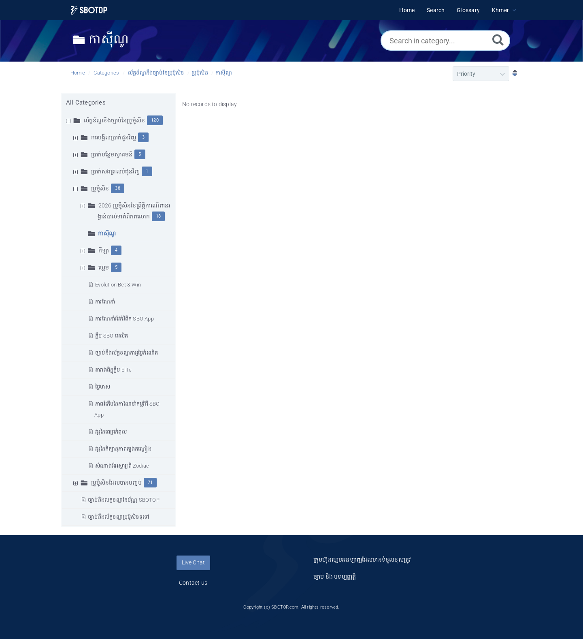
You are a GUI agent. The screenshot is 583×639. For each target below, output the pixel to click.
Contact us (193, 582)
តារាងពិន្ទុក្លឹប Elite (113, 370)
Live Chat (193, 562)
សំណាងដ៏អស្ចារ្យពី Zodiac (122, 466)
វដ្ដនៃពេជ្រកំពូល (111, 432)
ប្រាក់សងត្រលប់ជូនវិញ (115, 171)
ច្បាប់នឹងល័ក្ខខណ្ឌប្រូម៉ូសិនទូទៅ (118, 517)
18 (158, 216)
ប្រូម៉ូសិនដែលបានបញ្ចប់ (116, 482)
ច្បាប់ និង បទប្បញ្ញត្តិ (334, 576)
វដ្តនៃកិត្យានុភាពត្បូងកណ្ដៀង (123, 449)
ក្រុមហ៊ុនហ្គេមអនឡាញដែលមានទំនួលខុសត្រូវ (362, 559)
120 (155, 120)
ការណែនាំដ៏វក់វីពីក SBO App (124, 319)
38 (117, 188)
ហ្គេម (103, 267)
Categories (106, 73)
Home (77, 73)
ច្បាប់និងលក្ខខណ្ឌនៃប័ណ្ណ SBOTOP (124, 500)
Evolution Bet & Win (118, 285)
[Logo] (89, 10)
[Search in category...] (445, 40)
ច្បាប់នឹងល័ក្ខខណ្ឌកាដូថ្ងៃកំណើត (126, 353)
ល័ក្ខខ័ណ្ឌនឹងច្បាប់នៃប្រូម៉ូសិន (156, 73)
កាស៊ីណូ (223, 73)
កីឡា (103, 250)
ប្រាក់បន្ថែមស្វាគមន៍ (112, 154)
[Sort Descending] (513, 74)
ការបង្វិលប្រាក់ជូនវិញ (113, 137)
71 (150, 482)
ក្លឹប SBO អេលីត (111, 336)
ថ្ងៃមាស (102, 387)
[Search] (498, 39)
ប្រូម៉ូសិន (199, 73)
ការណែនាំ (105, 302)
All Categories (86, 102)
